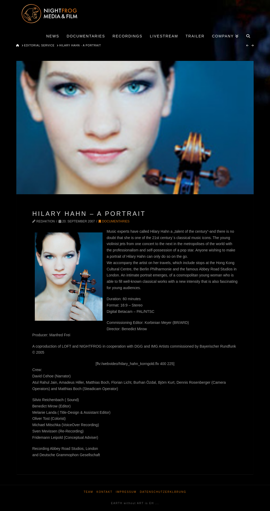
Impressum (126, 491)
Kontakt (104, 491)
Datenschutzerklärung (163, 491)
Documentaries (114, 221)
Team (88, 491)
